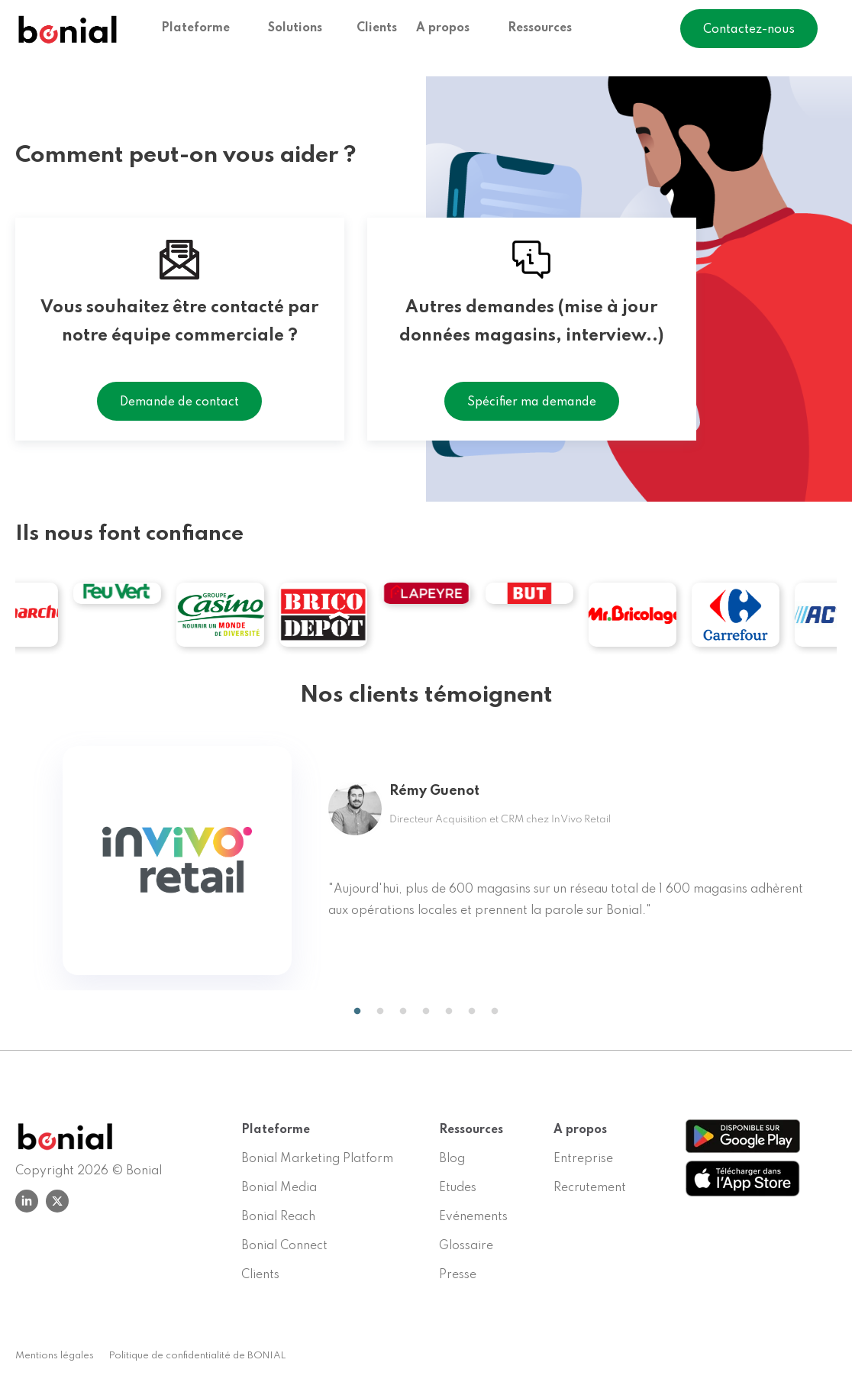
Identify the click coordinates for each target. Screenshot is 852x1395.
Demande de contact (179, 402)
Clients (377, 29)
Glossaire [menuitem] (466, 1246)
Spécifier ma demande (531, 402)
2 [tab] (380, 1011)
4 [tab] (426, 1011)
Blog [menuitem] (452, 1159)
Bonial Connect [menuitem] (284, 1246)
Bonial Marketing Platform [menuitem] (317, 1159)
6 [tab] (471, 1011)
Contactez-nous (749, 30)
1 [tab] (353, 1011)
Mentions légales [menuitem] (54, 1356)
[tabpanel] (426, 860)
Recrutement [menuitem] (589, 1188)
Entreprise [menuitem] (583, 1159)
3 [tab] (403, 1011)
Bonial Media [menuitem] (279, 1188)
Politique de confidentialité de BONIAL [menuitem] (197, 1356)
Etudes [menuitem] (457, 1188)
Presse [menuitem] (457, 1275)
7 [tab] (494, 1011)
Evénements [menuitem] (473, 1217)
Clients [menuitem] (260, 1275)
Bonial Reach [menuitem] (278, 1217)
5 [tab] (449, 1011)
